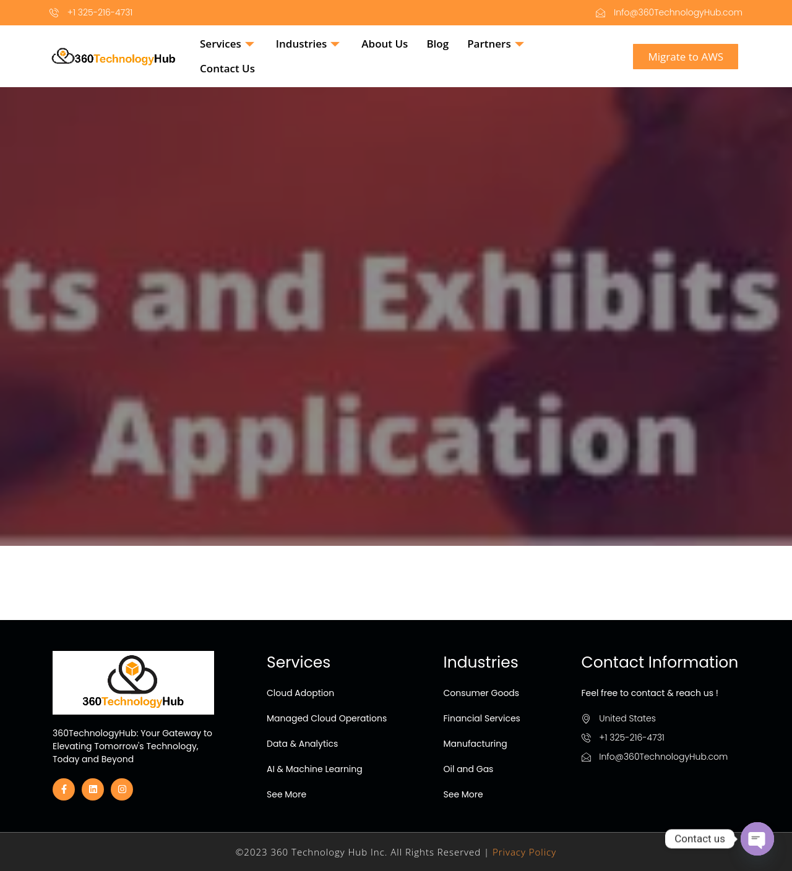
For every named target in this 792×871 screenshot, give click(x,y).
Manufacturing (475, 743)
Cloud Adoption (300, 693)
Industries (309, 43)
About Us (384, 43)
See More (286, 794)
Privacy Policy (524, 852)
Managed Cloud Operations (327, 718)
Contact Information (660, 662)
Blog (437, 43)
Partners (497, 43)
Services (228, 43)
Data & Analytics (302, 743)
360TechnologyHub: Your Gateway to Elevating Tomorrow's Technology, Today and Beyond (132, 746)
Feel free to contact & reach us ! (650, 693)
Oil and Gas (469, 769)
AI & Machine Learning (315, 769)
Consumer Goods (482, 693)
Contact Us (227, 68)
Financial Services (482, 718)
